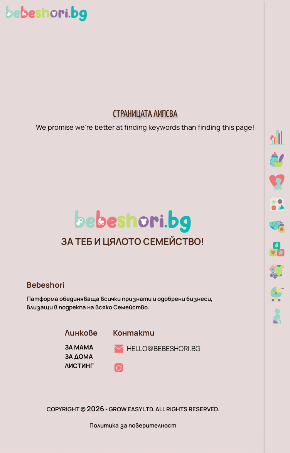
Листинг (79, 365)
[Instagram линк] (119, 367)
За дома (79, 356)
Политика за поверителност (132, 425)
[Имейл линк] (157, 348)
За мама (79, 347)
